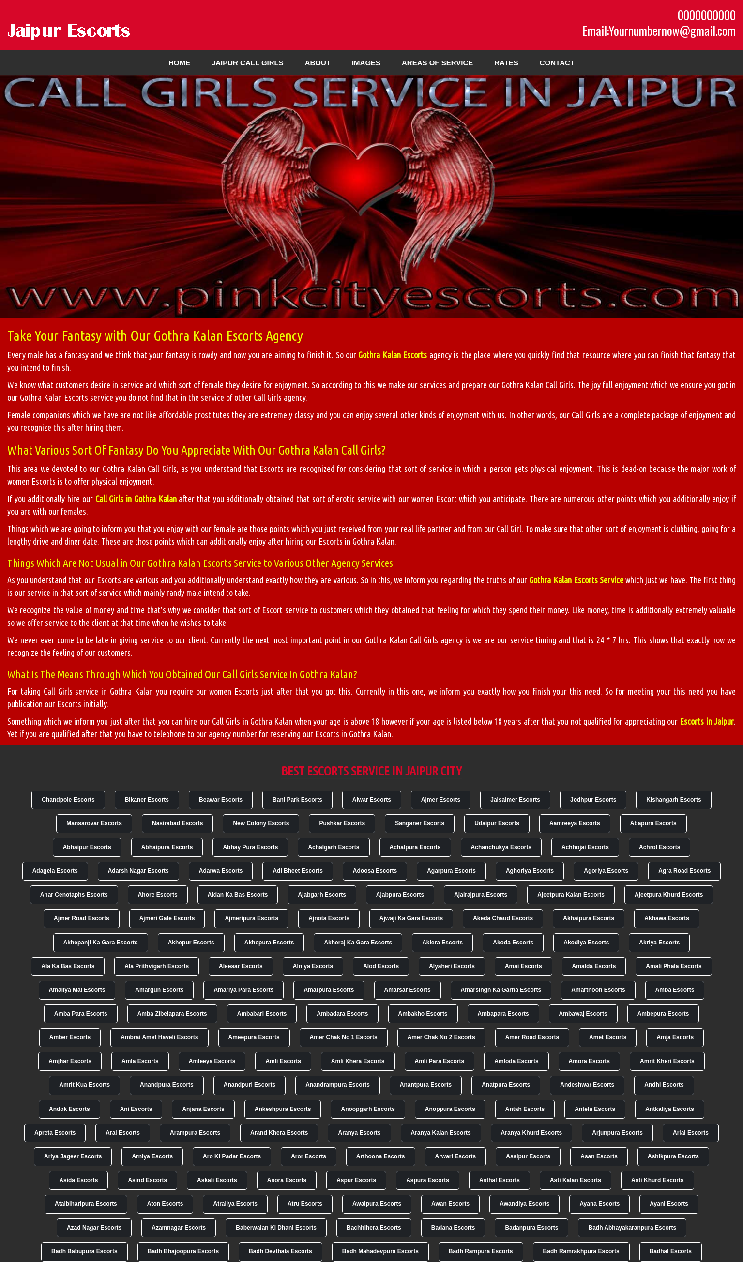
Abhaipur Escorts (87, 847)
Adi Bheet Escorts (297, 870)
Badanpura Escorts (531, 1227)
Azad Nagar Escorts (94, 1227)
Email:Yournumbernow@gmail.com (659, 30)
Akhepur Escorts (191, 942)
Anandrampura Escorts (337, 1084)
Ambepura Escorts (663, 1013)
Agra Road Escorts (684, 870)
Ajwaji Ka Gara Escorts (411, 918)
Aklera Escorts (442, 942)
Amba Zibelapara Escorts (172, 1013)
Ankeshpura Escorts (283, 1109)
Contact (557, 63)
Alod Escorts (381, 966)
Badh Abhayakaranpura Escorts (632, 1227)
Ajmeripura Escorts (251, 918)
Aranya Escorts (359, 1132)
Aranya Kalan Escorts (441, 1132)
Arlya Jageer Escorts (73, 1156)
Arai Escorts (123, 1132)
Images (366, 63)
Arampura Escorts (195, 1132)
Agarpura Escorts (451, 870)
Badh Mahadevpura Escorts (380, 1251)
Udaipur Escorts (496, 823)
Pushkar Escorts (342, 823)
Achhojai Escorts (585, 847)
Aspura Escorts (427, 1180)
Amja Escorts (675, 1037)
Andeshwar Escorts (587, 1084)
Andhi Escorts (663, 1084)
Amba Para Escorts (80, 1013)
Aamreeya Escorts (574, 823)
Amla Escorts (140, 1061)
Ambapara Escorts (503, 1013)
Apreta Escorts (55, 1132)
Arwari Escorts (455, 1156)
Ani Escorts (136, 1109)
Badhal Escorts (671, 1251)
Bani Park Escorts (297, 799)
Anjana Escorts (203, 1109)
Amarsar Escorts (407, 990)
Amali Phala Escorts (673, 966)
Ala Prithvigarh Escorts (156, 966)
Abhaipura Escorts (167, 847)
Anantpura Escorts (426, 1084)
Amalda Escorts (594, 966)
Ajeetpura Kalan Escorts (571, 894)
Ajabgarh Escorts (322, 894)
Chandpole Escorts (68, 799)
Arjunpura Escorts (617, 1132)
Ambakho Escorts (423, 1013)
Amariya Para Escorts (243, 990)
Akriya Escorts (659, 942)
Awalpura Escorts (376, 1204)
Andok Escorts (69, 1109)
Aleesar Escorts (241, 966)
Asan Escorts (599, 1156)
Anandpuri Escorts (249, 1084)
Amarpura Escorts (328, 990)
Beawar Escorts (221, 799)
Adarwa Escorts (221, 870)
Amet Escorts (607, 1037)
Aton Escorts (165, 1204)
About (318, 63)
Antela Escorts (595, 1109)
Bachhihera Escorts (374, 1227)
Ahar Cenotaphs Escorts (74, 894)
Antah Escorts (525, 1109)
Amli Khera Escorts (358, 1061)
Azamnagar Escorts (179, 1227)
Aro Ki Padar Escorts (232, 1156)
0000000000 (707, 15)
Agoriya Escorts (606, 870)
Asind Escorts (147, 1180)
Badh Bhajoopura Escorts (183, 1251)
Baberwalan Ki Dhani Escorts (276, 1227)
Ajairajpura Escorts (480, 894)
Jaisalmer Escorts (515, 799)
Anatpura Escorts (506, 1084)
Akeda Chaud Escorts (503, 918)
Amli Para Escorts (440, 1061)
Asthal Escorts (499, 1180)
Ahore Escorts (158, 894)
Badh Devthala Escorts (280, 1251)
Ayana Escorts (599, 1204)
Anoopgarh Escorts (367, 1109)
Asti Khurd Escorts (657, 1180)
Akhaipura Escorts (588, 918)
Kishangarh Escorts (673, 799)
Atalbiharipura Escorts (86, 1204)
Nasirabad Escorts (177, 823)
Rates (506, 63)
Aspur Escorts (356, 1180)
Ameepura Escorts (254, 1037)
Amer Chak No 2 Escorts (441, 1037)
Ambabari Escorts (262, 1013)
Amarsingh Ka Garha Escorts (501, 990)
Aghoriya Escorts (530, 870)
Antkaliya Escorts (669, 1109)
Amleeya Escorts (212, 1061)
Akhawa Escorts (666, 918)
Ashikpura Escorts (673, 1156)
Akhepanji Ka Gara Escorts (100, 942)
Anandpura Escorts (167, 1084)
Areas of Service (437, 63)
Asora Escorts (286, 1180)
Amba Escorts (675, 990)
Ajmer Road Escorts (81, 918)
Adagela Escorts (55, 870)
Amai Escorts (523, 966)
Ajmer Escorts (440, 799)
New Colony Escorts (261, 823)
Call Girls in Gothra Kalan (136, 498)
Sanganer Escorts (419, 823)
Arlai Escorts (691, 1132)
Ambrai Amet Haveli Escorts (159, 1037)
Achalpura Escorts (415, 847)
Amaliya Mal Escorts (77, 990)
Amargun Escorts (159, 990)
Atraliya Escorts (235, 1204)
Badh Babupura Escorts (84, 1251)
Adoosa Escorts (375, 870)
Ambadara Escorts (342, 1013)
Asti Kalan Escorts (575, 1180)
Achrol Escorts (659, 847)
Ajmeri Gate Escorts (167, 918)
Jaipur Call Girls (248, 63)
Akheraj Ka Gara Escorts (358, 942)
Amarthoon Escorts (598, 990)
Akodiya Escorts (586, 942)
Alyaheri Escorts (452, 966)
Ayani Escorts (669, 1204)
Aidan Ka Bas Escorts (238, 894)
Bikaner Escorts (147, 799)
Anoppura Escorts (450, 1109)
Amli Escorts (283, 1061)
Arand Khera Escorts (279, 1132)
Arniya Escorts (152, 1156)
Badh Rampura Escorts (481, 1251)
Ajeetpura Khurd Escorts (669, 894)
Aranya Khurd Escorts (531, 1132)
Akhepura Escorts (269, 942)
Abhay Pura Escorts (250, 847)
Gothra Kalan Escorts (392, 355)
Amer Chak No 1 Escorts (344, 1037)
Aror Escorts (308, 1156)
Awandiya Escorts (524, 1204)
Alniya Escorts (313, 966)
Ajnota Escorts (328, 918)
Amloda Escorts (516, 1061)
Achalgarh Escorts (333, 847)
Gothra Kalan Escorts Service (576, 580)
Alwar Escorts (371, 799)
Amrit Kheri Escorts (667, 1061)
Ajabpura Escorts (400, 894)
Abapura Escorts (653, 823)
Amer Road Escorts (532, 1037)
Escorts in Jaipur (707, 721)
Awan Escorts (450, 1204)
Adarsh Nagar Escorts (138, 870)
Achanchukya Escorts (501, 847)
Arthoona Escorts (380, 1156)
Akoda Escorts (513, 942)
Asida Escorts (78, 1180)
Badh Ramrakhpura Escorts (581, 1251)
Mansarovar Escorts (94, 823)
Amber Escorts (70, 1037)
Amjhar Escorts (69, 1061)
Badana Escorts (453, 1227)
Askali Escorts (217, 1180)
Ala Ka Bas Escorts (67, 966)
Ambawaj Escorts (583, 1013)
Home (179, 63)
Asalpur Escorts (528, 1156)
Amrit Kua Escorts (84, 1084)
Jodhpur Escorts (593, 799)
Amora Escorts (589, 1061)
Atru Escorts (305, 1204)
